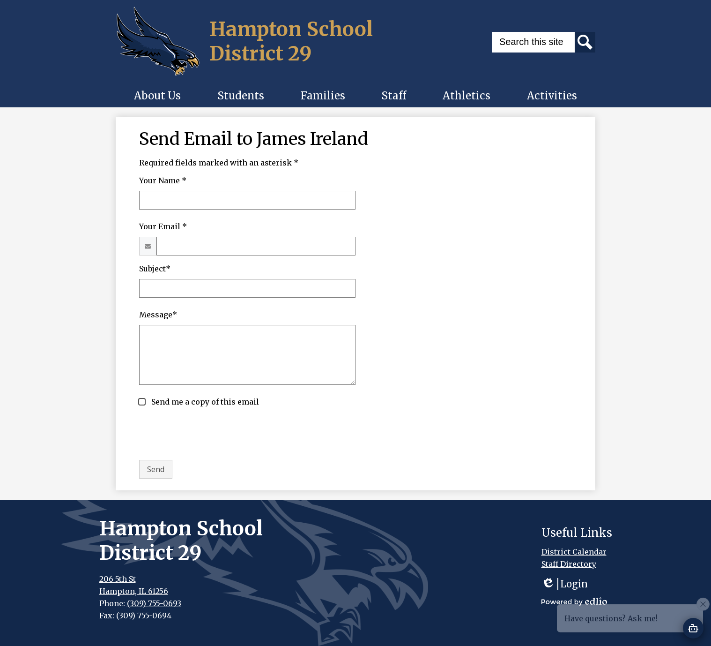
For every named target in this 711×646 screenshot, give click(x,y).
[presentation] (210, 434)
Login (564, 584)
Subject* (154, 268)
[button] (157, 95)
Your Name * (162, 180)
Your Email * (163, 226)
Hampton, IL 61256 (133, 591)
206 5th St (117, 579)
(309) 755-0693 (154, 603)
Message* (158, 314)
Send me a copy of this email (204, 401)
